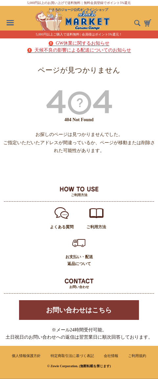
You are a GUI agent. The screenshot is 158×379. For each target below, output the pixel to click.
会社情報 (111, 356)
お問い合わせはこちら (79, 310)
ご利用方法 (96, 227)
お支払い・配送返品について (79, 260)
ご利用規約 (137, 356)
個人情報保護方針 (26, 356)
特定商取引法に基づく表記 (72, 356)
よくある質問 (62, 227)
